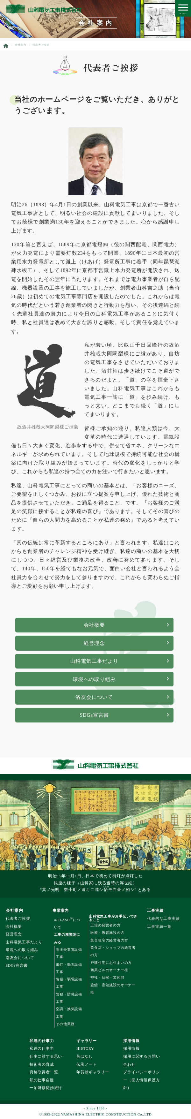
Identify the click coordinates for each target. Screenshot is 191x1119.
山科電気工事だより (94, 661)
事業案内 (61, 910)
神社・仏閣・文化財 (107, 977)
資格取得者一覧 (44, 1072)
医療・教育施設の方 (107, 932)
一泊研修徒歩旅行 (46, 1088)
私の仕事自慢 (42, 1080)
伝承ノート (86, 1064)
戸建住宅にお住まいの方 (111, 962)
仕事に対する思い (46, 1057)
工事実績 (155, 910)
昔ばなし (84, 1057)
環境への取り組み (94, 679)
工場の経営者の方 (105, 925)
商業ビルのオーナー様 (109, 970)
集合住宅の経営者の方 (109, 940)
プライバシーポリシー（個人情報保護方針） (141, 1080)
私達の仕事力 (42, 1041)
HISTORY (85, 1049)
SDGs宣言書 (94, 715)
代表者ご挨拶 (18, 919)
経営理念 (94, 643)
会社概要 (94, 625)
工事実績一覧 (159, 927)
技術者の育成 (42, 1064)
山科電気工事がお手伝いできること (113, 918)
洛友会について (94, 697)
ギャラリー (86, 1041)
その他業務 (65, 1024)
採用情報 (131, 1041)
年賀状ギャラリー (92, 1072)
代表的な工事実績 (163, 919)
